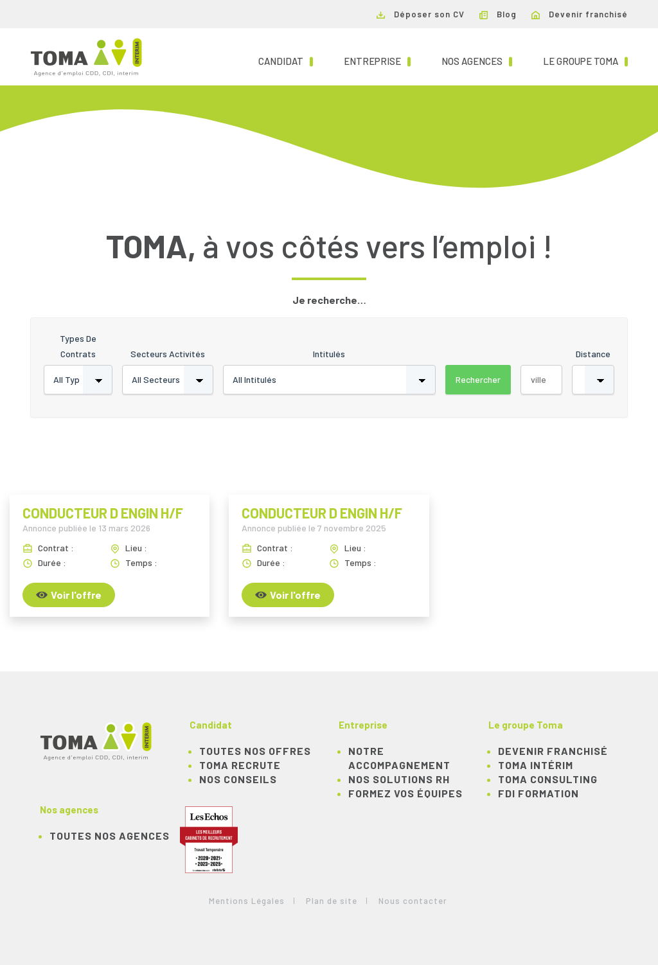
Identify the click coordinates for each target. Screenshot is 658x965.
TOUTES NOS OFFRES (255, 751)
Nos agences (476, 60)
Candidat (285, 60)
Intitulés (329, 353)
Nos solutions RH (399, 779)
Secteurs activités (167, 353)
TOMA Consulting (548, 779)
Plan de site (331, 901)
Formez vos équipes (405, 793)
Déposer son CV (421, 14)
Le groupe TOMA (585, 60)
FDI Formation (538, 793)
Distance (593, 353)
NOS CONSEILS (238, 779)
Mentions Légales (247, 901)
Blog (498, 14)
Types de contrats (78, 346)
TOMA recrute (240, 765)
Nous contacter (412, 901)
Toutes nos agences (109, 835)
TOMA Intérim (535, 765)
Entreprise (377, 60)
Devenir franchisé (579, 14)
